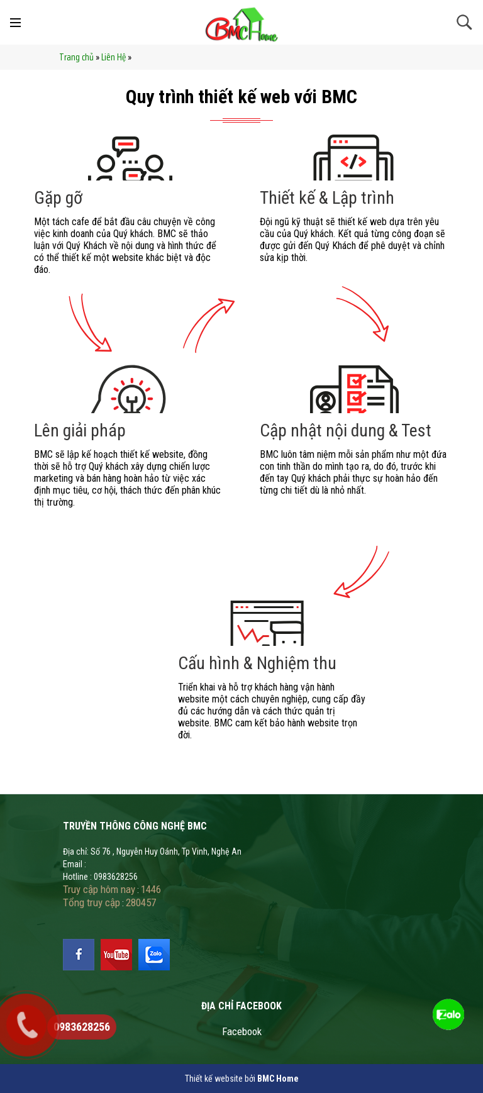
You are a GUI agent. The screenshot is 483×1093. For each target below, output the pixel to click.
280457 (141, 902)
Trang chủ (76, 57)
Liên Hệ (113, 57)
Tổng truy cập (91, 902)
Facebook (242, 1031)
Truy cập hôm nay (99, 889)
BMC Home (278, 1079)
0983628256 (81, 1026)
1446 (151, 889)
